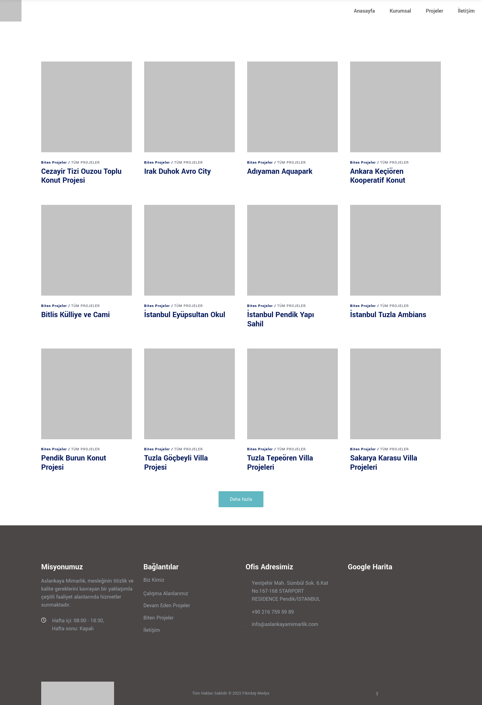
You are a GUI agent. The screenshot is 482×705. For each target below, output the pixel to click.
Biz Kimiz (154, 580)
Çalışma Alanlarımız (166, 593)
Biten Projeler (54, 162)
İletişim (152, 629)
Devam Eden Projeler (167, 605)
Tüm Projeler (85, 162)
